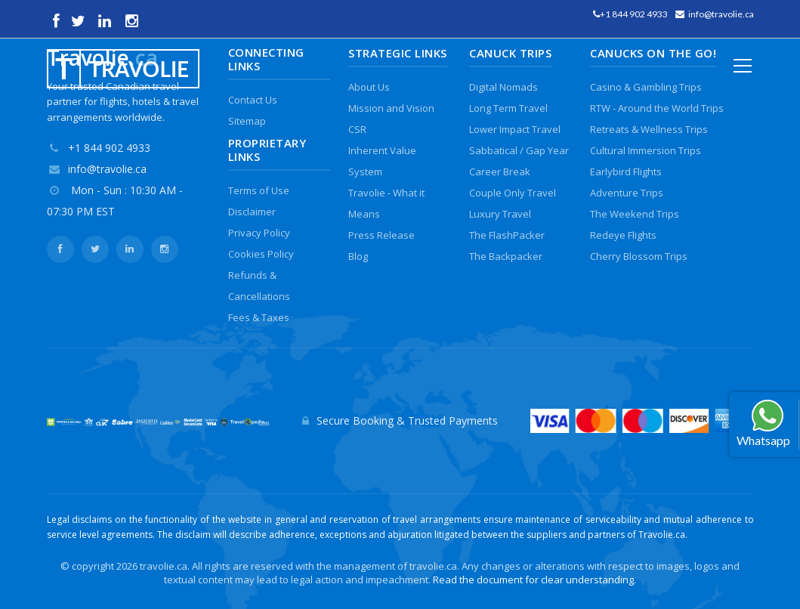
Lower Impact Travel (515, 129)
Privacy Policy (259, 233)
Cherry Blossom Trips (638, 256)
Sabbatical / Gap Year (519, 150)
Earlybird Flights (626, 171)
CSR (357, 129)
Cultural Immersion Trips (645, 150)
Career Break (499, 171)
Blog (358, 256)
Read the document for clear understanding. (534, 579)
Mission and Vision (391, 108)
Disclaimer (252, 211)
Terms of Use (258, 190)
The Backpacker (505, 256)
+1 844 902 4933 (634, 14)
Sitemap (247, 121)
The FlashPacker (507, 235)
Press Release (381, 235)
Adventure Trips (626, 192)
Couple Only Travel (512, 192)
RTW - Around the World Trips (657, 108)
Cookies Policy (261, 254)
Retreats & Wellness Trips (649, 129)
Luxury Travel (500, 214)
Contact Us (252, 100)
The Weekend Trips (634, 214)
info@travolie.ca (721, 14)
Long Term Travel (508, 108)
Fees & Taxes (258, 317)
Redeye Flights (623, 235)
